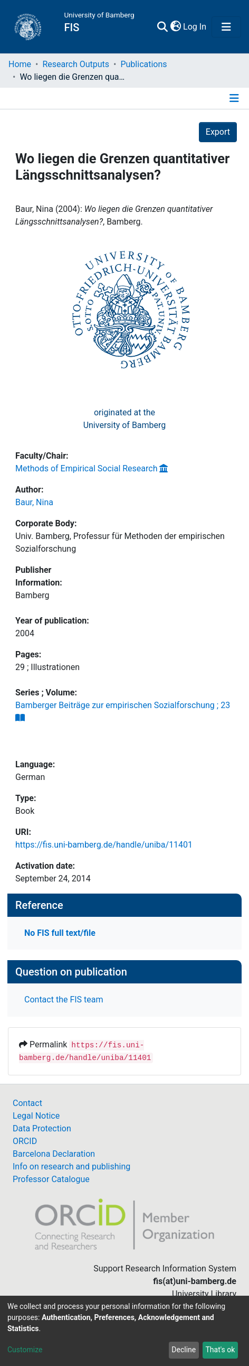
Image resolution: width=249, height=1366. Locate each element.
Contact (27, 1103)
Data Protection (42, 1128)
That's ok (220, 1349)
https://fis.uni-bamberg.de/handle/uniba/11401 (104, 845)
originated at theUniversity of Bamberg (124, 418)
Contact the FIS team (63, 1000)
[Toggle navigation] (226, 27)
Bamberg (32, 595)
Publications (143, 64)
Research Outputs (75, 64)
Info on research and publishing (71, 1166)
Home (19, 64)
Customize (24, 1349)
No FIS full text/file (59, 933)
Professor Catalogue (51, 1179)
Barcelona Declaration (54, 1154)
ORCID (25, 1141)
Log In (195, 27)
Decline (183, 1349)
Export (218, 132)
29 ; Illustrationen (47, 667)
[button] (175, 27)
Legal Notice (36, 1116)
